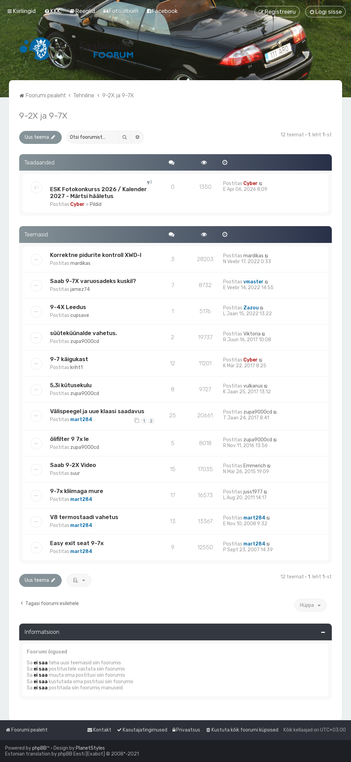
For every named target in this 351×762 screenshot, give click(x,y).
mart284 (81, 419)
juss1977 (253, 492)
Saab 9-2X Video (73, 465)
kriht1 (76, 367)
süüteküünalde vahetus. (83, 333)
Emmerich (254, 466)
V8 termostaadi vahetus (84, 517)
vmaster (253, 282)
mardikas (80, 263)
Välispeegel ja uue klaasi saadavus (97, 411)
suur (75, 473)
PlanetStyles (90, 748)
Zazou (251, 308)
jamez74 (80, 289)
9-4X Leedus (68, 307)
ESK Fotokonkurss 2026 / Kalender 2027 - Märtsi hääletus (98, 192)
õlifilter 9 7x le (69, 438)
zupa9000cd (84, 341)
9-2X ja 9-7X (43, 115)
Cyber (77, 204)
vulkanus (253, 386)
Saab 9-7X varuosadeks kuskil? (93, 281)
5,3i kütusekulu (71, 385)
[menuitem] (52, 11)
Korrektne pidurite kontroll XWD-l (95, 254)
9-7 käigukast (69, 359)
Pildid (95, 204)
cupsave (79, 315)
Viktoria (252, 334)
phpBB (39, 748)
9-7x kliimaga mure (76, 491)
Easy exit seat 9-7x (77, 543)
